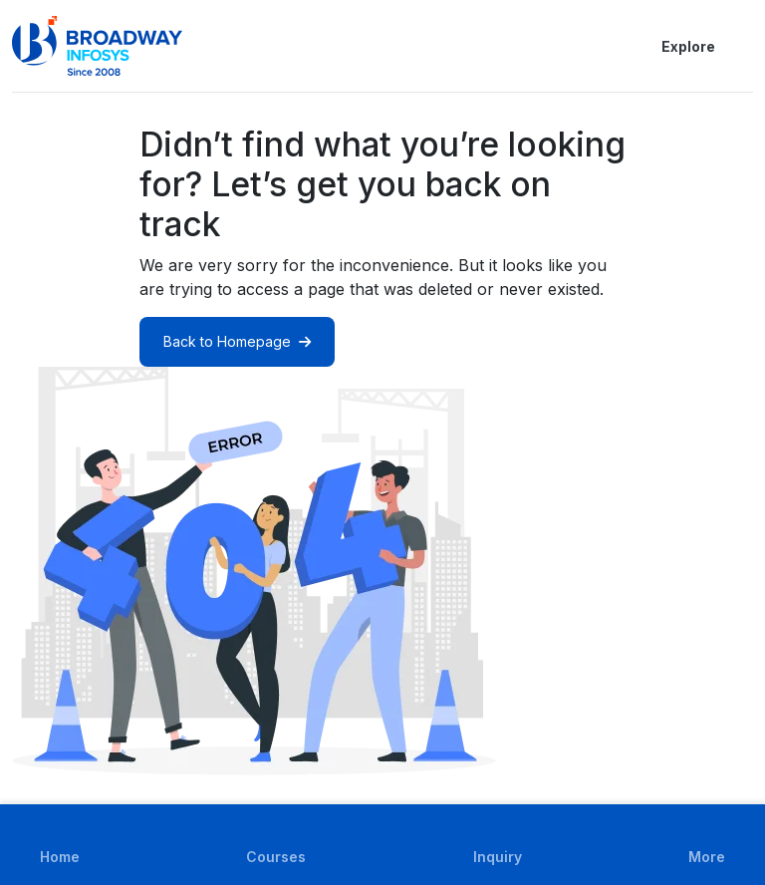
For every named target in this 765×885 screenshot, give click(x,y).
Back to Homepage (237, 341)
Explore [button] (672, 46)
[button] (741, 46)
